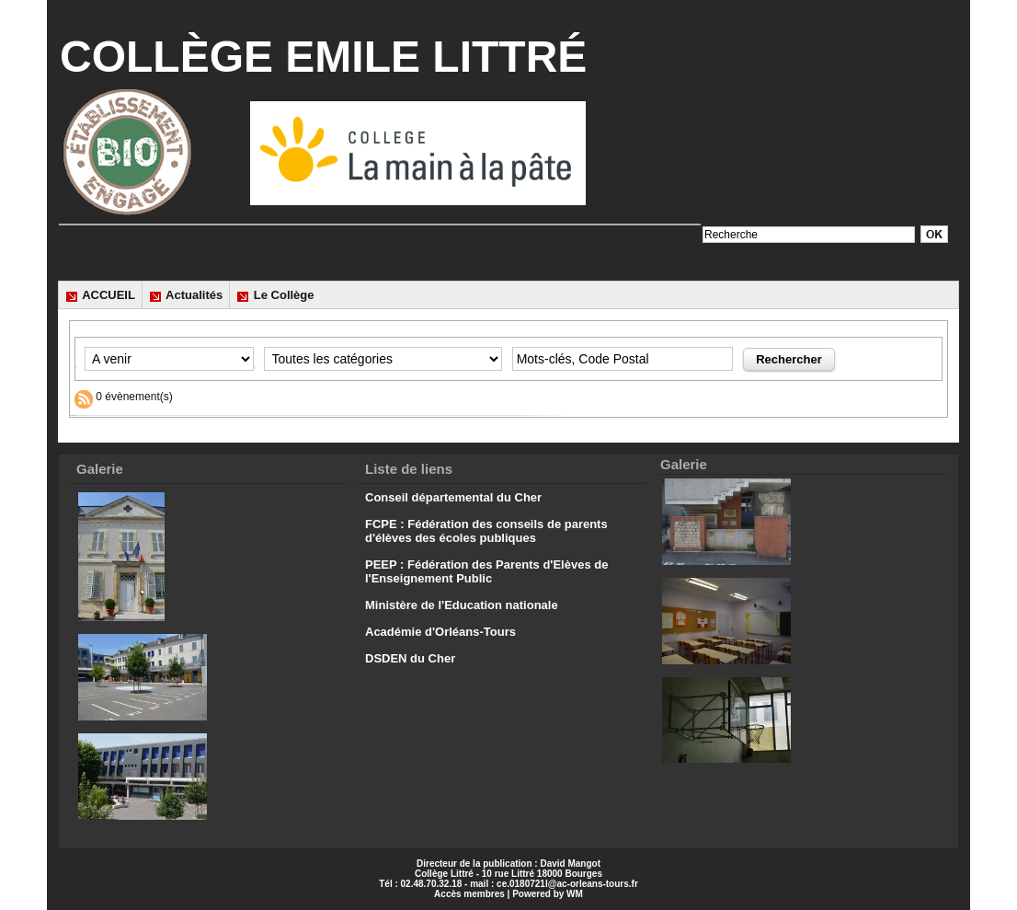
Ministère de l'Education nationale (461, 605)
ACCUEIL (100, 295)
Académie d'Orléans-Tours (440, 632)
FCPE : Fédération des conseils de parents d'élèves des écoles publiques (486, 531)
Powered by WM (547, 894)
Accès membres (469, 894)
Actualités (186, 295)
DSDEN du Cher (410, 658)
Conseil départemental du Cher (453, 497)
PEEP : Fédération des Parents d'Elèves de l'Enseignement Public (486, 571)
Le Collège (275, 295)
